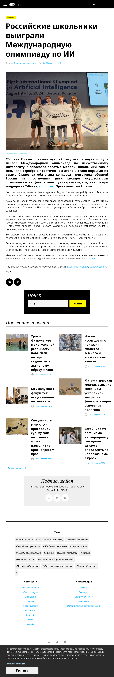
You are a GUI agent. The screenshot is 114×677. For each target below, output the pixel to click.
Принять (22, 670)
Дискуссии (30, 588)
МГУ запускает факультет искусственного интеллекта (43, 391)
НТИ (30, 611)
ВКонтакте (72, 266)
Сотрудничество (84, 588)
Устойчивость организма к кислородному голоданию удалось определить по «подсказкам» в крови (96, 436)
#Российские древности (28, 538)
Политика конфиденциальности (83, 597)
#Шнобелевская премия (55, 538)
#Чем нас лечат (78, 538)
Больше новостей (17, 460)
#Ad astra (49, 544)
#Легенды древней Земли (28, 544)
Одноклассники (98, 266)
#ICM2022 (85, 544)
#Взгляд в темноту (67, 544)
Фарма (30, 593)
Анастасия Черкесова (21, 63)
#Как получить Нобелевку (49, 531)
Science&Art (30, 616)
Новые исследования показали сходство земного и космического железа (95, 347)
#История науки (24, 531)
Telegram (83, 266)
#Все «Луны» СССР (25, 551)
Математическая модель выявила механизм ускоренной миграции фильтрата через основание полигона (98, 391)
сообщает (47, 186)
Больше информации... (17, 664)
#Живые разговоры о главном (57, 557)
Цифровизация (30, 597)
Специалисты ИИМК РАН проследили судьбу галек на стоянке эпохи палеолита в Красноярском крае (42, 430)
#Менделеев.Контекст (27, 557)
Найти (78, 303)
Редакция (83, 584)
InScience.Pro (30, 602)
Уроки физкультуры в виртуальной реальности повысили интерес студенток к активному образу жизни (42, 351)
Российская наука (30, 579)
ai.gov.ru (92, 258)
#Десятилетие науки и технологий (56, 551)
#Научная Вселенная (86, 557)
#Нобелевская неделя (77, 531)
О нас (84, 579)
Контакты (84, 593)
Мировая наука (30, 584)
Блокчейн (30, 607)
